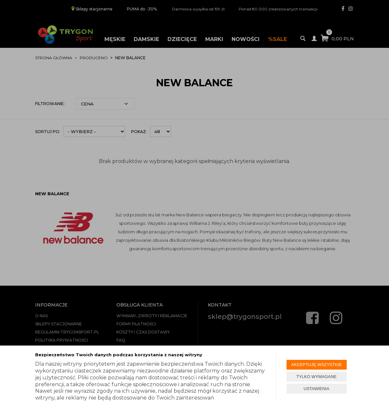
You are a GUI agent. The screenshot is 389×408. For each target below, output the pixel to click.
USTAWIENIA (316, 388)
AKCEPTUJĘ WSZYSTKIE (316, 364)
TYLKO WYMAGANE (316, 376)
